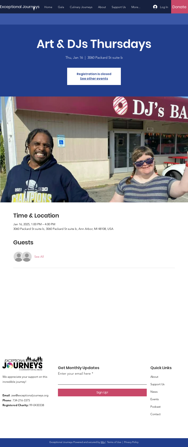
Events (154, 399)
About (154, 377)
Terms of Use (114, 442)
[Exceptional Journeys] (20, 6)
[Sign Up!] (102, 392)
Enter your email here (74, 373)
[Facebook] (34, 9)
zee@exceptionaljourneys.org (29, 395)
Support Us (157, 384)
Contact (155, 414)
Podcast (155, 406)
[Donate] (179, 7)
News (153, 391)
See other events (94, 78)
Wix (103, 442)
